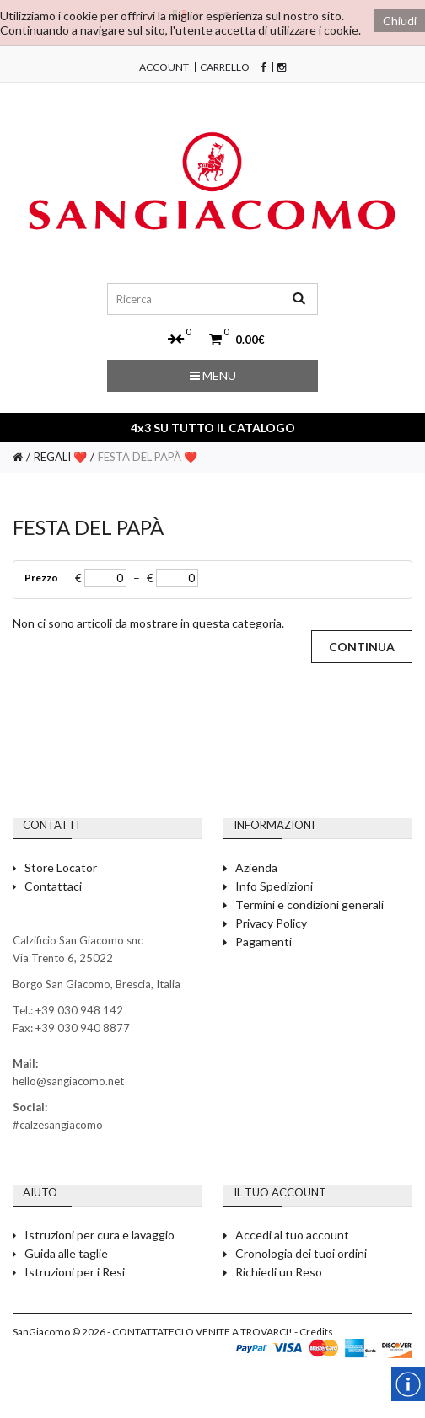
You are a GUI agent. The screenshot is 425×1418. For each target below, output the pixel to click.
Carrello (225, 67)
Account (164, 67)
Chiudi (400, 20)
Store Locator (60, 867)
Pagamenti (263, 941)
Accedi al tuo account (292, 1235)
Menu (213, 375)
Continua (362, 646)
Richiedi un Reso (278, 1272)
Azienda (256, 867)
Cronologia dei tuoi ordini (301, 1253)
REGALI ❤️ (60, 456)
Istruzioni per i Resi (74, 1272)
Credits (316, 1331)
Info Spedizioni (274, 886)
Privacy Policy (271, 923)
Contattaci (53, 886)
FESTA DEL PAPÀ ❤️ (147, 456)
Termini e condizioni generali (309, 904)
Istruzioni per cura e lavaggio (99, 1235)
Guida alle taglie (66, 1253)
